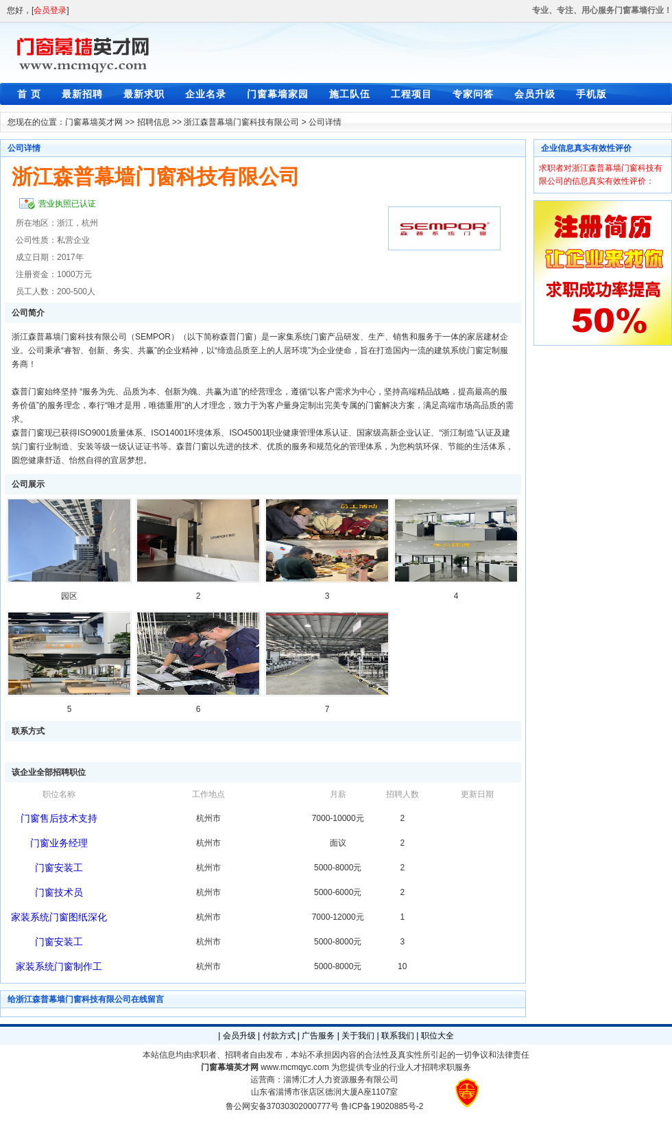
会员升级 (534, 93)
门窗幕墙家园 (278, 93)
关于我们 (357, 1035)
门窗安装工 (59, 867)
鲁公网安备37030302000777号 (282, 1106)
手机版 (591, 93)
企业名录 (205, 93)
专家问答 (473, 93)
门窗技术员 (59, 892)
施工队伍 (349, 93)
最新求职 (144, 93)
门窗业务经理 (59, 842)
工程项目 (411, 93)
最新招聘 (82, 93)
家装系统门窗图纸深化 (59, 917)
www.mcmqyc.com (294, 1067)
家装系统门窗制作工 (59, 966)
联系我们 (397, 1035)
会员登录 (50, 10)
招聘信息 (153, 122)
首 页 (29, 93)
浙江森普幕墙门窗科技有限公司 (241, 122)
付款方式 (279, 1035)
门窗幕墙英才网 (94, 122)
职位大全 (437, 1035)
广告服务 (318, 1035)
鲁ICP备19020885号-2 (382, 1106)
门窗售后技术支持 (59, 818)
